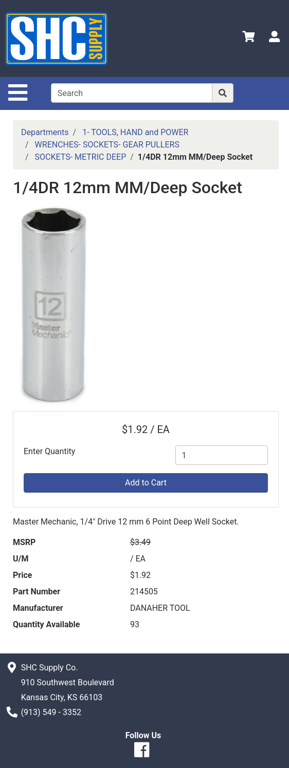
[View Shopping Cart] (248, 38)
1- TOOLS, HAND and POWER (135, 132)
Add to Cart (146, 483)
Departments (45, 132)
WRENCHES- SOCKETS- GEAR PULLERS (107, 144)
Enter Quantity (49, 451)
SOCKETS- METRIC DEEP (81, 157)
